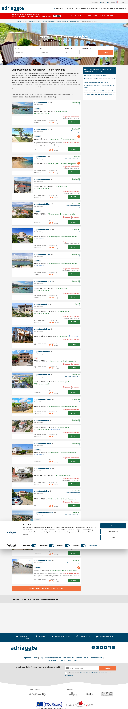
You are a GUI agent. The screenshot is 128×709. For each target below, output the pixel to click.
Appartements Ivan (42, 329)
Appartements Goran (42, 560)
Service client (111, 2)
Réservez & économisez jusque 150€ (22, 638)
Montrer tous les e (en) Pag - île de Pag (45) (99, 78)
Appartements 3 (40, 157)
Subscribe (108, 668)
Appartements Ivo (41, 420)
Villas (70, 8)
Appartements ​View (42, 254)
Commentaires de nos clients (104, 638)
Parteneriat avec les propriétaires (60, 660)
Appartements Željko (42, 400)
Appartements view (42, 352)
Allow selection (113, 691)
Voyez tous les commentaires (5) (72, 514)
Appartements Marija (42, 230)
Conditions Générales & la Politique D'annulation (93, 672)
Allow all (113, 685)
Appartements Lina (42, 179)
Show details (93, 705)
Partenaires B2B (96, 658)
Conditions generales (53, 658)
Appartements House (42, 281)
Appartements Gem (42, 129)
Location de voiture (108, 8)
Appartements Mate (42, 204)
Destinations (121, 8)
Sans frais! (40, 637)
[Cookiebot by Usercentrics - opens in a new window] (11, 705)
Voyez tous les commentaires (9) (72, 231)
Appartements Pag (42, 102)
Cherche (106, 52)
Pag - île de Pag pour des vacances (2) (99, 94)
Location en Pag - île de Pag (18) (96, 82)
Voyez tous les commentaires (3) (72, 104)
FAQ (41, 658)
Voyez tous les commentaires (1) (72, 158)
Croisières (95, 8)
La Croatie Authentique (82, 8)
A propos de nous (31, 658)
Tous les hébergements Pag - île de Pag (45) (95, 75)
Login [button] (103, 2)
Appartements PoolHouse (44, 536)
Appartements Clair (42, 375)
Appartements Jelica (42, 443)
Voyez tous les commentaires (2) (72, 180)
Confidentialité (68, 658)
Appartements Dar (41, 304)
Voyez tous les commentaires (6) (72, 401)
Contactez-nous (82, 658)
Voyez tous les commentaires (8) (72, 255)
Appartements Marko (42, 468)
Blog (77, 660)
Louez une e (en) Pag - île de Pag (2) (98, 90)
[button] (117, 2)
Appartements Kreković (43, 513)
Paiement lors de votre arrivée (83, 638)
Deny (113, 697)
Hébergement (61, 8)
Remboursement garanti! (61, 637)
